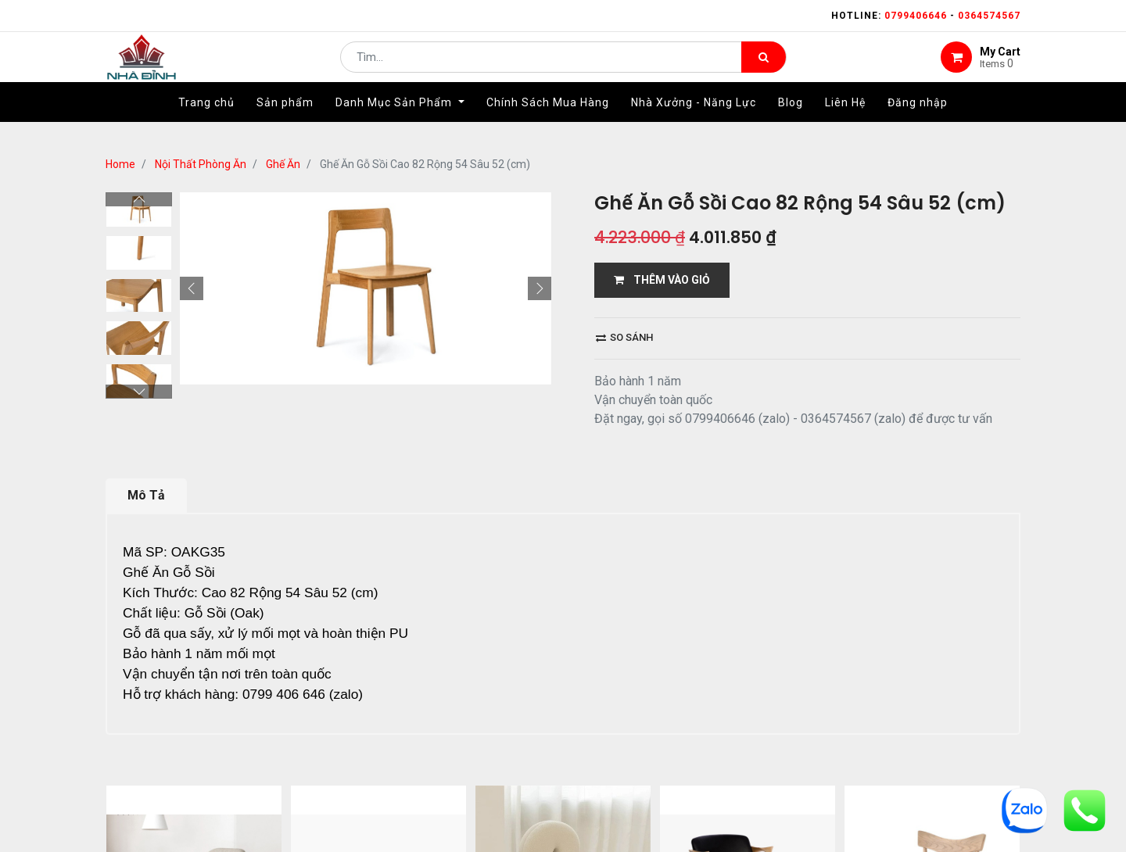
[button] (191, 192)
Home (120, 164)
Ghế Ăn (283, 164)
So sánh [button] (624, 337)
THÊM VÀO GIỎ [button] (662, 280)
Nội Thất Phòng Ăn (200, 164)
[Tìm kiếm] (763, 67)
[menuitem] (206, 122)
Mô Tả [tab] (146, 495)
